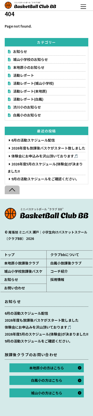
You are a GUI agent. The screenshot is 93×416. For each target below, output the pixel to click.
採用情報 (57, 279)
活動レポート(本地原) (30, 91)
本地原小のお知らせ (28, 67)
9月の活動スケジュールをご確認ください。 (45, 178)
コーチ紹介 (59, 271)
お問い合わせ (14, 287)
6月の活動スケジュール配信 (33, 140)
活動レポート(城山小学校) (33, 83)
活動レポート (23, 75)
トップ (9, 254)
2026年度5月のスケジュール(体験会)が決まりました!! (46, 334)
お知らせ (20, 51)
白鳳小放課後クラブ (66, 263)
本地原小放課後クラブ (21, 263)
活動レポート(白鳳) (28, 99)
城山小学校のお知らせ (30, 59)
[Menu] (83, 6)
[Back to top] (12, 190)
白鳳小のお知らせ (27, 115)
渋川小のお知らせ (27, 107)
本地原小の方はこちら (46, 367)
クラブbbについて (64, 254)
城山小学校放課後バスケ (23, 271)
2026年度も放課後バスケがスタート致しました (48, 148)
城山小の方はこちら (46, 392)
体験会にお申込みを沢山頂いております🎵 (44, 155)
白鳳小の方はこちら (46, 380)
